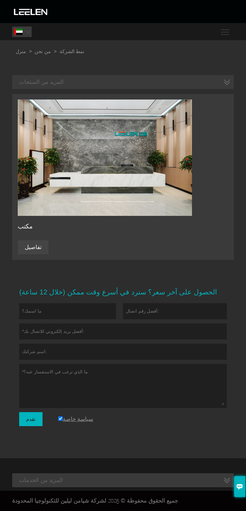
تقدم (31, 419)
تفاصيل (33, 247)
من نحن (42, 51)
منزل (21, 51)
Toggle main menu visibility (225, 29)
